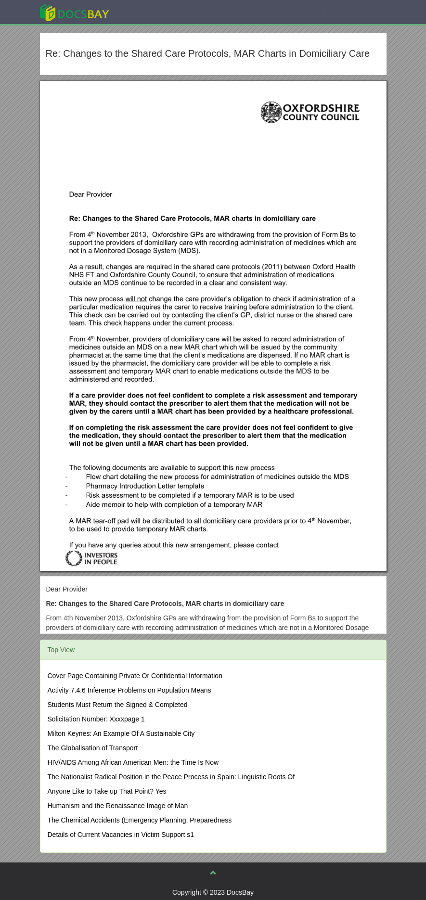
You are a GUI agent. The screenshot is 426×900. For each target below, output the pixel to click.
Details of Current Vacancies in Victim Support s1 (121, 834)
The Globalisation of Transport (93, 748)
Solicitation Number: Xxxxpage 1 (96, 719)
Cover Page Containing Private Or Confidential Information (135, 676)
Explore (146, 12)
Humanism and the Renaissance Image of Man (118, 806)
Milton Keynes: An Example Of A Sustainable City (121, 733)
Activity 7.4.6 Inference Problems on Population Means (129, 690)
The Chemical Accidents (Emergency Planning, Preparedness (140, 820)
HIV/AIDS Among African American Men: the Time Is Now (133, 762)
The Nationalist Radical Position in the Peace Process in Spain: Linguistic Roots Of (171, 777)
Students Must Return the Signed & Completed (118, 704)
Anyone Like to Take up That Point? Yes (107, 791)
